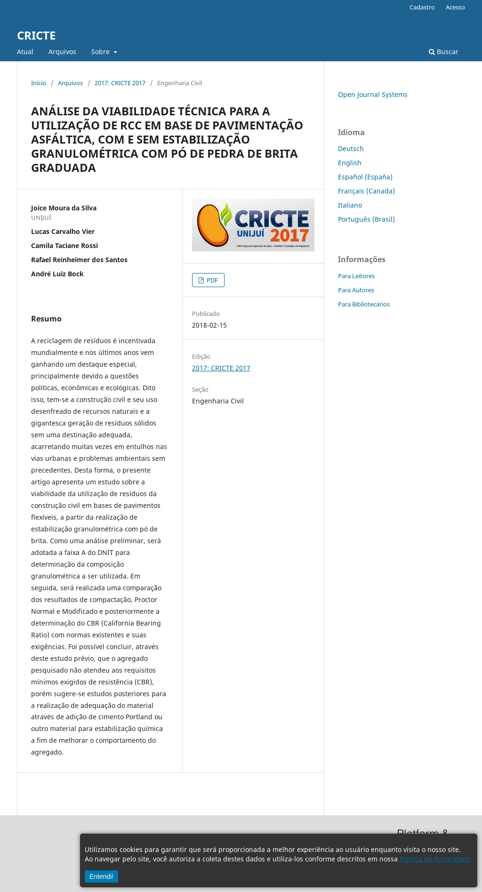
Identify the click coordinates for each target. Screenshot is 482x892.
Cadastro (422, 7)
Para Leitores (356, 276)
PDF (211, 280)
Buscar (443, 51)
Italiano (350, 205)
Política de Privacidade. (436, 858)
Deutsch (351, 148)
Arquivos (62, 51)
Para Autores (356, 290)
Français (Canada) (366, 190)
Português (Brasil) (366, 219)
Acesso (455, 7)
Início (38, 83)
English (350, 162)
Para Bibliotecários (364, 304)
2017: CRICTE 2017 (120, 83)
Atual (25, 51)
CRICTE (36, 35)
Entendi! (101, 876)
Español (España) (365, 176)
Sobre (101, 51)
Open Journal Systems (373, 94)
